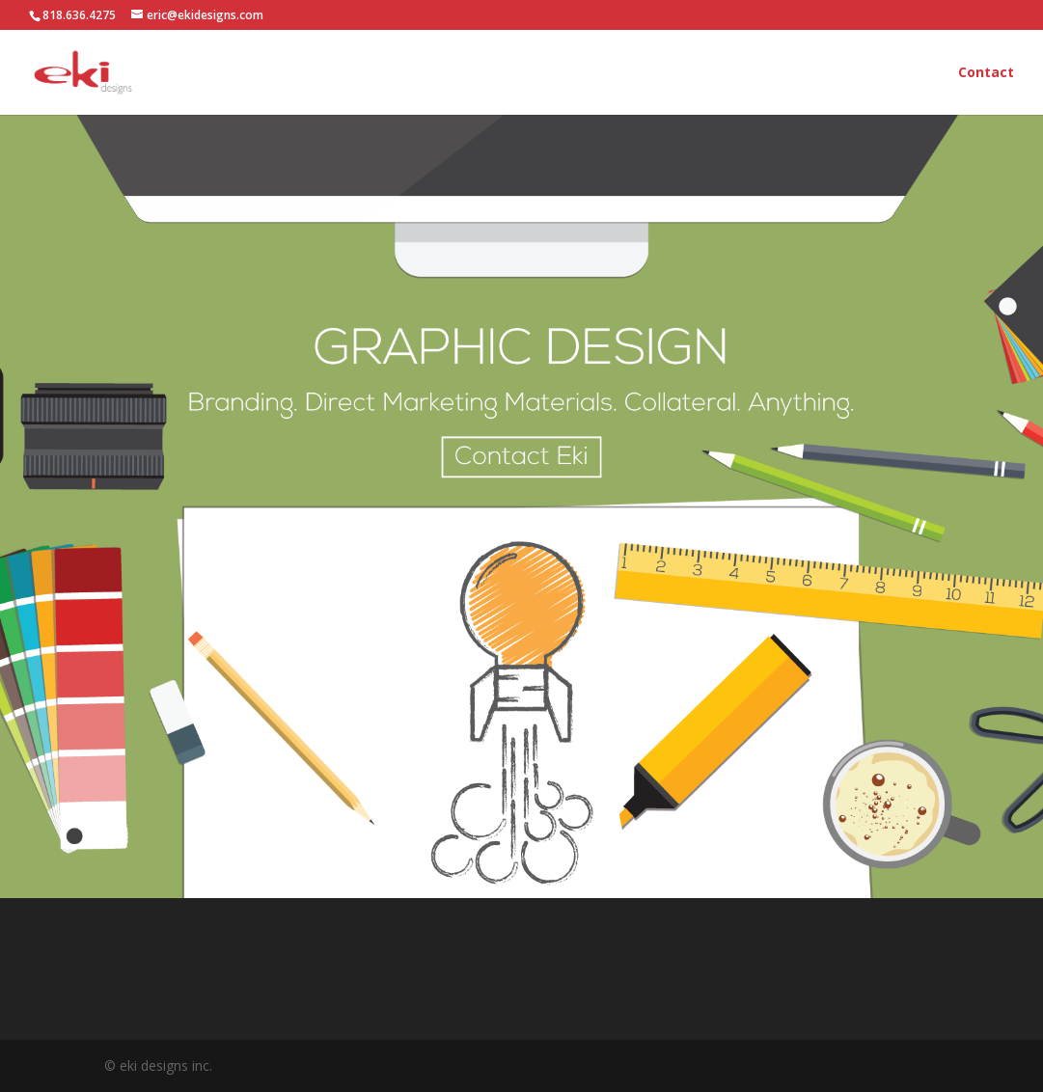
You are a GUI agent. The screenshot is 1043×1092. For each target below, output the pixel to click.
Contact (986, 73)
